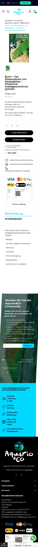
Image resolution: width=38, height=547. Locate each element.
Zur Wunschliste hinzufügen (13, 146)
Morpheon (28, 470)
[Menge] (12, 125)
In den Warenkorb (19, 133)
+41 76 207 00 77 (22, 510)
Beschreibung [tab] (14, 213)
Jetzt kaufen (19, 140)
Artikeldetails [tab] (13, 218)
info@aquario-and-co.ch (26, 517)
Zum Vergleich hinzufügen (17, 150)
